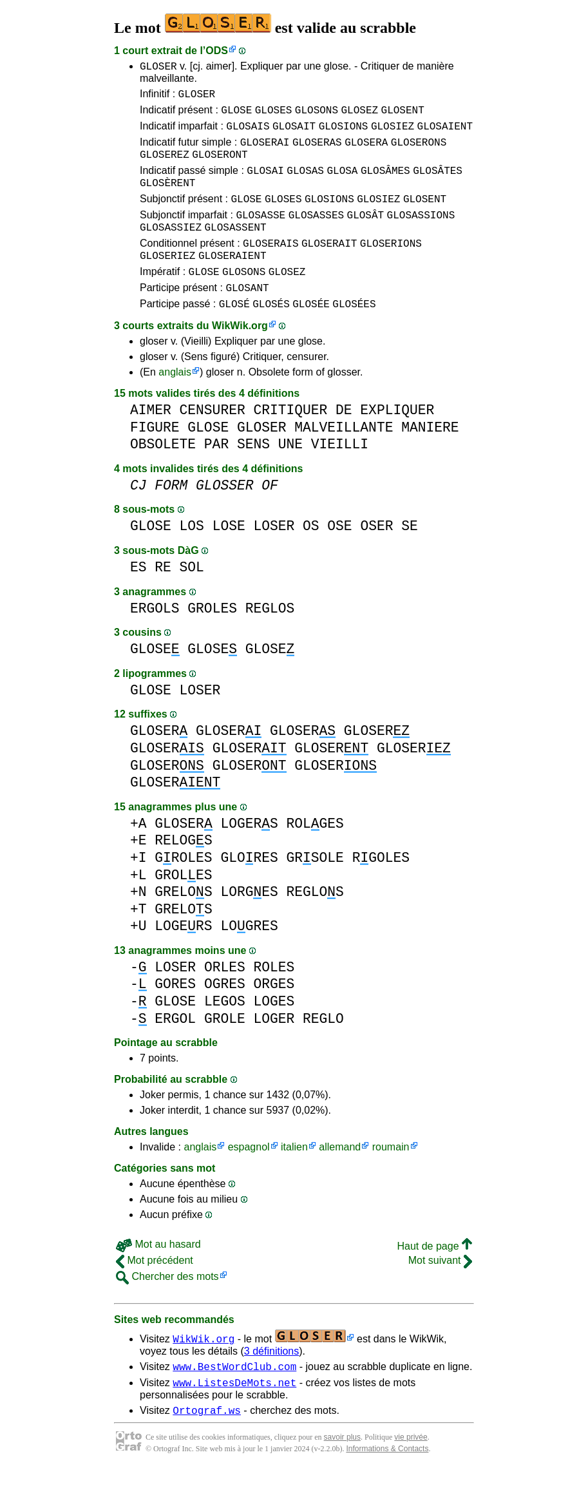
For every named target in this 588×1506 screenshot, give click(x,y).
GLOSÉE (311, 334)
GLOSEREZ (164, 165)
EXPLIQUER (397, 441)
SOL (192, 598)
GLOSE (236, 115)
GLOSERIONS (391, 266)
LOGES (273, 1032)
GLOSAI (265, 183)
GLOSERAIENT (232, 280)
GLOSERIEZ (167, 280)
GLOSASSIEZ (171, 248)
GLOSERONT (219, 165)
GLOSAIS (247, 133)
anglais (174, 402)
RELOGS (183, 871)
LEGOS (224, 1032)
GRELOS (183, 922)
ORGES (273, 1015)
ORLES (224, 998)
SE (409, 557)
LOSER (273, 557)
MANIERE (430, 458)
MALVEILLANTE (343, 458)
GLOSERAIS (270, 266)
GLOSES (273, 115)
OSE (339, 557)
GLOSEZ (359, 115)
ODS (216, 50)
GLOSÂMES (385, 183)
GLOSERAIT (329, 266)
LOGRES (249, 957)
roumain (391, 1177)
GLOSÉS (271, 334)
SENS (253, 475)
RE (163, 598)
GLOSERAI (265, 151)
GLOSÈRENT (167, 198)
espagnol (249, 1177)
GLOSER (158, 68)
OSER (376, 557)
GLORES (249, 888)
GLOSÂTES (437, 183)
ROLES (273, 998)
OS (311, 557)
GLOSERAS (317, 151)
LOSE (229, 557)
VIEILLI (339, 475)
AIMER (150, 441)
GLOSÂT (365, 234)
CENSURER (212, 441)
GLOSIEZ (392, 133)
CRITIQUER (290, 441)
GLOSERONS (418, 151)
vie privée (410, 1473)
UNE (290, 475)
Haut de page (434, 1277)
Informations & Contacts (387, 1485)
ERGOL (175, 1049)
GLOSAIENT (445, 133)
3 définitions (271, 1382)
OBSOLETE (163, 475)
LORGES (249, 922)
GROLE (224, 1049)
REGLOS (270, 639)
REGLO (323, 1049)
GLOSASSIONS (421, 234)
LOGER (273, 1049)
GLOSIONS (343, 133)
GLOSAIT (294, 133)
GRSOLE (314, 888)
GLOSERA (366, 151)
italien (294, 1177)
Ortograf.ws (207, 1447)
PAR (216, 475)
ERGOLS (155, 639)
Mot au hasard (158, 1275)
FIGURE (155, 458)
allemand (340, 1177)
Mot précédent (154, 1291)
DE (344, 441)
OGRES (224, 1015)
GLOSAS (305, 183)
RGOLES (381, 888)
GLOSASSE (260, 234)
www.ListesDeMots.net (234, 1417)
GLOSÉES (353, 334)
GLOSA (342, 183)
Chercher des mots (167, 1307)
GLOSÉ (234, 334)
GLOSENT (402, 115)
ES (138, 598)
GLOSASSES (316, 234)
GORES (175, 1015)
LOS (192, 557)
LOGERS (249, 854)
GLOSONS (316, 115)
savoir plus (342, 1473)
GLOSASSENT (235, 248)
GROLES (212, 639)
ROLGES (314, 854)
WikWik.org (240, 356)
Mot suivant (440, 1291)
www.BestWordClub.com (234, 1399)
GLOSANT (247, 316)
